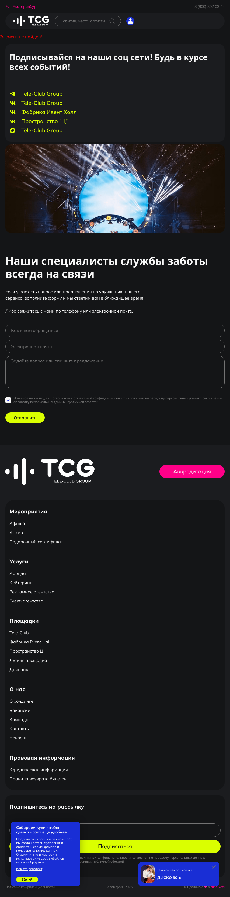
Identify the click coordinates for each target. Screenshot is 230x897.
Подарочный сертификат (36, 541)
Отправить (25, 417)
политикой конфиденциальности (101, 398)
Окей (27, 879)
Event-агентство (26, 601)
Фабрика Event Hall (29, 642)
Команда (19, 719)
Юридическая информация (38, 769)
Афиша (17, 523)
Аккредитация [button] (192, 471)
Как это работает (29, 869)
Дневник (18, 669)
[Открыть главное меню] (144, 21)
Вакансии (19, 710)
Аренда (17, 573)
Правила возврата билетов (38, 778)
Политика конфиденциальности (30, 887)
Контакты (19, 728)
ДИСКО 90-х (169, 877)
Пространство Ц (26, 651)
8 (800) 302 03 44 (209, 6)
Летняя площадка (28, 660)
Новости (18, 737)
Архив (16, 532)
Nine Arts (218, 887)
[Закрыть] (214, 867)
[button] (21, 6)
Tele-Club (19, 632)
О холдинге (21, 701)
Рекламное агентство (31, 591)
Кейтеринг (20, 582)
